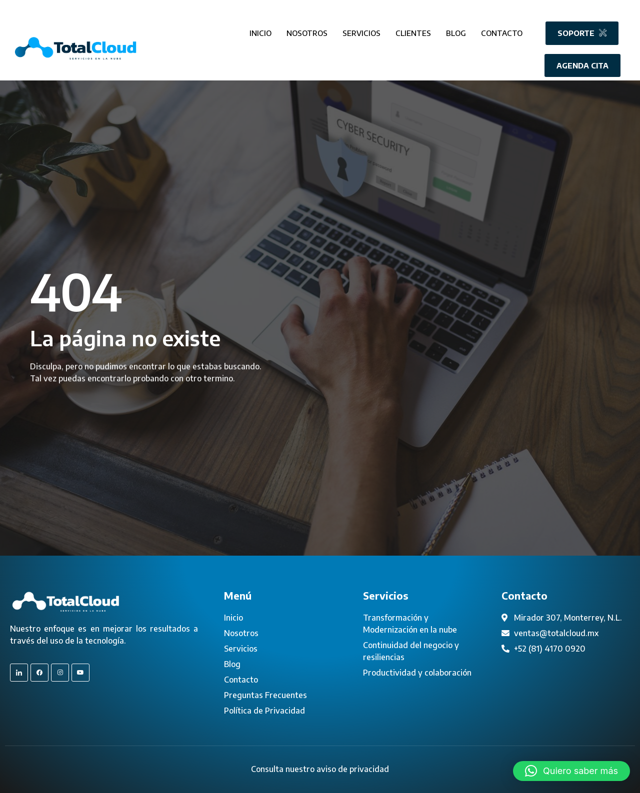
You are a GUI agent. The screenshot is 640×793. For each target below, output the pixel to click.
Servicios (361, 29)
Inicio (261, 29)
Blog (456, 29)
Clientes (413, 29)
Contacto (501, 29)
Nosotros (307, 29)
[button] (571, 771)
